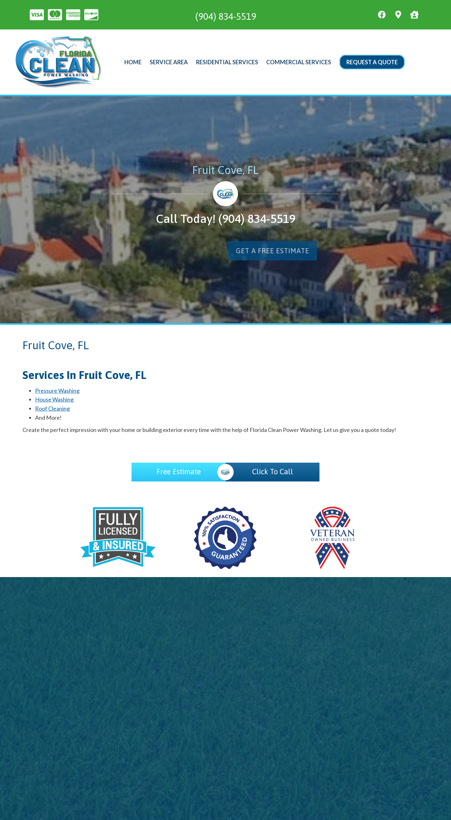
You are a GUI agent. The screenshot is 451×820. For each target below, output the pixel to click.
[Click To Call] (272, 472)
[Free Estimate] (179, 472)
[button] (388, 250)
